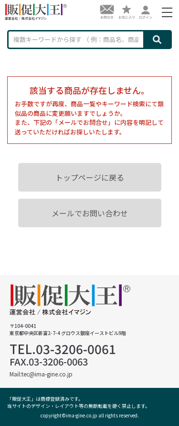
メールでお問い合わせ (90, 213)
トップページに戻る (89, 177)
